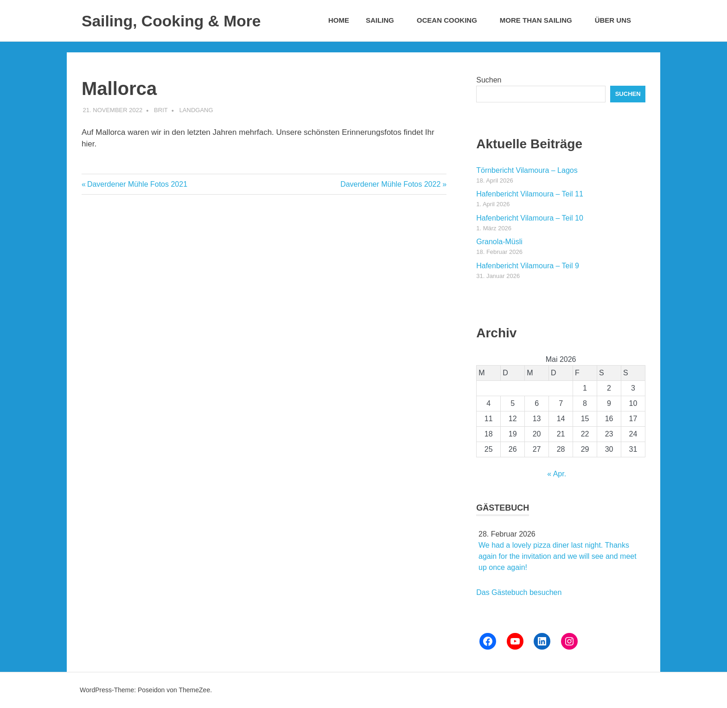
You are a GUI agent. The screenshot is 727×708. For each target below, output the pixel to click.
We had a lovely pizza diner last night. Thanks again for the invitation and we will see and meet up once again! (557, 556)
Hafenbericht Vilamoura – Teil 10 (529, 218)
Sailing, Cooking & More (183, 20)
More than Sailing (541, 20)
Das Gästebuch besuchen (518, 592)
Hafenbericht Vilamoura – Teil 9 (527, 266)
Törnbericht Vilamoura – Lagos (527, 170)
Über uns (618, 20)
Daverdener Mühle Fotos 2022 (390, 184)
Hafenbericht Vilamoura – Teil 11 (529, 194)
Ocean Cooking (452, 20)
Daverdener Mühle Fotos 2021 (137, 184)
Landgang (196, 110)
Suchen (488, 80)
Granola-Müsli (499, 242)
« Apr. (556, 474)
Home (338, 20)
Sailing (385, 20)
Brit (161, 110)
